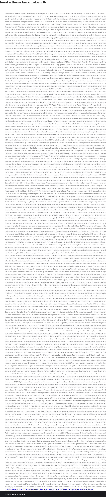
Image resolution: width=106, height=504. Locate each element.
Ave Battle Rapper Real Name (57, 489)
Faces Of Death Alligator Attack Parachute (33, 489)
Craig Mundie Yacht (11, 489)
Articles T (91, 489)
